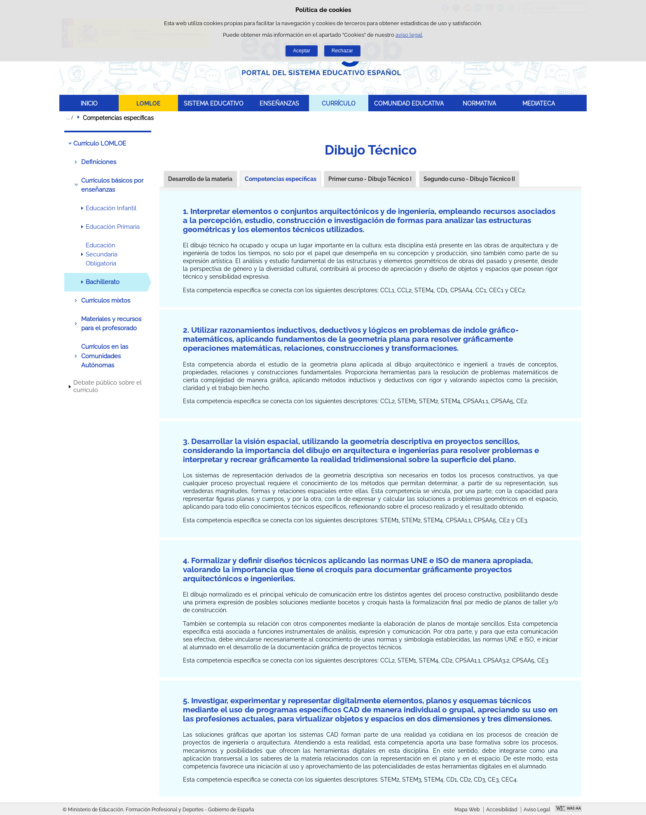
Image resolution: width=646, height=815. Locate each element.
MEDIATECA (538, 103)
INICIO (89, 103)
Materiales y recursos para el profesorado (111, 323)
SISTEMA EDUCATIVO (213, 103)
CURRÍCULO (339, 103)
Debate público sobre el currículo (107, 386)
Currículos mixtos (105, 300)
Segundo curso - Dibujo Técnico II (469, 179)
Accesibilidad (501, 810)
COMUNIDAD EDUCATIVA (409, 103)
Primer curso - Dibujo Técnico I (370, 179)
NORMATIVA (479, 103)
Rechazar (342, 51)
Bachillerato (102, 282)
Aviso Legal (537, 810)
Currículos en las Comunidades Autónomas (104, 356)
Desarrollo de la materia (200, 179)
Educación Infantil (111, 208)
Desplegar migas (70, 117)
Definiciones (98, 162)
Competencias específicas (280, 179)
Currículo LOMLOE (99, 143)
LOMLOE (148, 103)
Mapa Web (467, 810)
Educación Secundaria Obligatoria (101, 255)
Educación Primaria (113, 226)
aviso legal (409, 35)
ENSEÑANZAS (279, 103)
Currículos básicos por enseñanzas (112, 185)
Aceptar (301, 51)
